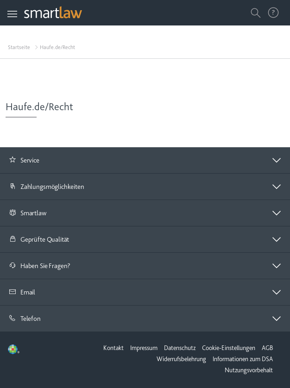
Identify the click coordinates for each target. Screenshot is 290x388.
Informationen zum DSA (243, 359)
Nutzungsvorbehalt (249, 370)
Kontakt (113, 347)
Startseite (19, 47)
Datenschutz (179, 347)
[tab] (145, 160)
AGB (267, 347)
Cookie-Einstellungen (228, 347)
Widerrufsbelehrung (181, 359)
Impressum (144, 347)
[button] (145, 160)
